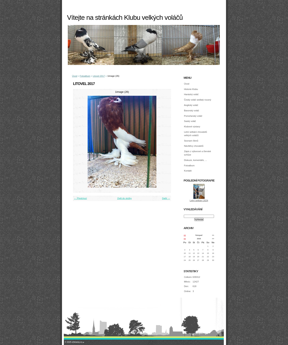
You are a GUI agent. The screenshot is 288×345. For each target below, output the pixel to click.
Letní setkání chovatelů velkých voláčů (195, 134)
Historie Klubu (191, 89)
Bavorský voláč (191, 110)
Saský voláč (190, 121)
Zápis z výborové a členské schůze (197, 153)
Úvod (74, 76)
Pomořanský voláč (193, 116)
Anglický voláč (191, 105)
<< (185, 235)
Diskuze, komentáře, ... (195, 160)
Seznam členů (191, 141)
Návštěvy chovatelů (193, 146)
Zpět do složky (124, 198)
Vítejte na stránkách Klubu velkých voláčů (125, 17)
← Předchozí (80, 198)
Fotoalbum (85, 76)
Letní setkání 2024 (199, 200)
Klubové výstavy (192, 126)
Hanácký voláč (191, 94)
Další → (166, 198)
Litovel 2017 (99, 76)
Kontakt (188, 171)
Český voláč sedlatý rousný (197, 100)
